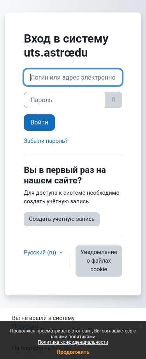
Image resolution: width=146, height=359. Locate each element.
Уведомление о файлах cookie (99, 261)
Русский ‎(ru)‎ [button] (41, 252)
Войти (39, 122)
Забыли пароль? (46, 140)
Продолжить (73, 352)
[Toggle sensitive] (113, 100)
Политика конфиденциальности (73, 342)
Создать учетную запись (62, 218)
